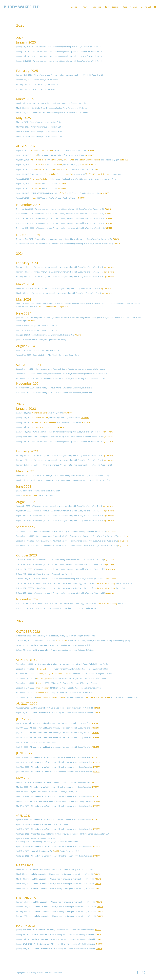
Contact (133, 7)
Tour (85, 7)
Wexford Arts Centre (40, 413)
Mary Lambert (39, 169)
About (74, 7)
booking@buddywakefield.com (98, 174)
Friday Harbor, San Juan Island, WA (59, 174)
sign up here (109, 267)
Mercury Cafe (61, 640)
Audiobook (97, 7)
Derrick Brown (47, 150)
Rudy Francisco (91, 697)
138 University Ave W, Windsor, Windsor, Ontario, (57, 198)
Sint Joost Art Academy (105, 583)
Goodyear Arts (42, 692)
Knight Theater (104, 697)
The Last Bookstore (38, 160)
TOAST (56, 851)
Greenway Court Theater (62, 673)
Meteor (33, 198)
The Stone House (43, 669)
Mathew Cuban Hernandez (89, 160)
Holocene (40, 683)
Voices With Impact (30, 495)
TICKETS (78, 335)
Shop (125, 7)
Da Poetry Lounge (43, 673)
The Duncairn (37, 427)
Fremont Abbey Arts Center (59, 169)
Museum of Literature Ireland (44, 422)
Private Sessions (112, 7)
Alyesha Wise (68, 160)
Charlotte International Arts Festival (50, 697)
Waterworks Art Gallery (39, 179)
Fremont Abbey (42, 688)
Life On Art (62, 193)
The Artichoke (35, 183)
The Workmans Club (40, 417)
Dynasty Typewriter (44, 678)
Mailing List (146, 7)
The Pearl (33, 150)
